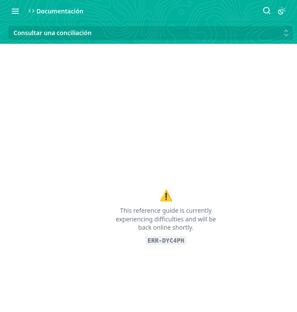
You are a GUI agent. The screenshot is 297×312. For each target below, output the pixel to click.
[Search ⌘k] (266, 10)
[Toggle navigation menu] (15, 10)
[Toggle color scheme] (281, 10)
